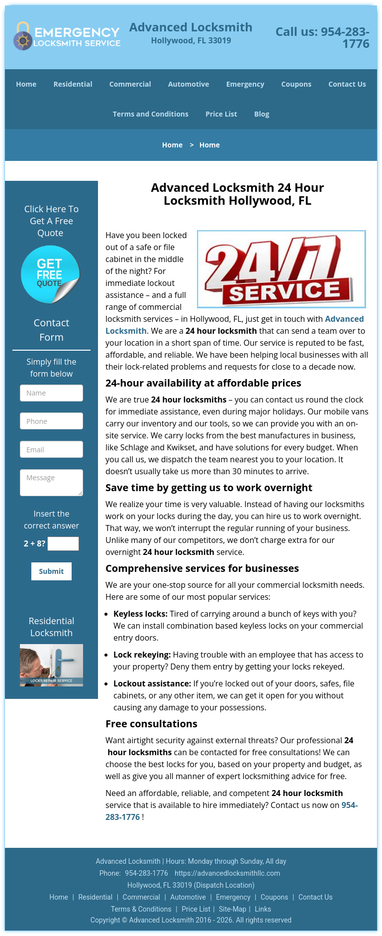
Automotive (188, 84)
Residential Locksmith (51, 627)
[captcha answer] (63, 543)
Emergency (245, 84)
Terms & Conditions (141, 909)
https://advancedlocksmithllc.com (227, 873)
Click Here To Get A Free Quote (51, 221)
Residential (73, 84)
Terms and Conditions (151, 114)
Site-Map (232, 909)
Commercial (130, 84)
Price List (221, 114)
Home (26, 84)
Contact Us (347, 84)
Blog (261, 114)
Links (263, 909)
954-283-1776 (345, 37)
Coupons (296, 84)
